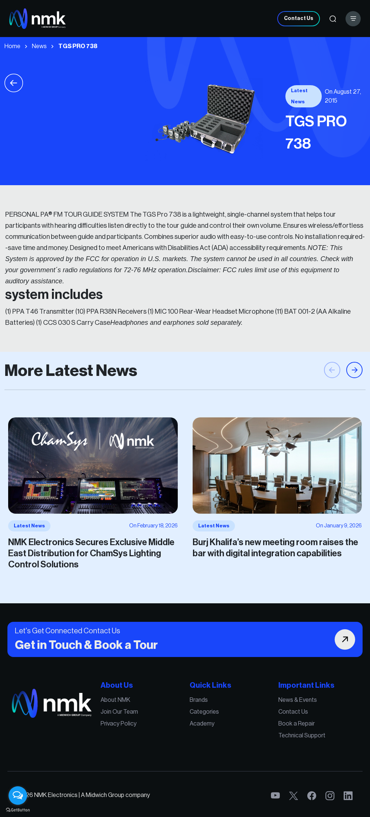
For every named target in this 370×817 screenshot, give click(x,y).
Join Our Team (127, 714)
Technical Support (288, 735)
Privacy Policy (127, 725)
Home (12, 46)
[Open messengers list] (18, 795)
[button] (354, 381)
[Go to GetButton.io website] (18, 809)
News (39, 46)
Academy (200, 725)
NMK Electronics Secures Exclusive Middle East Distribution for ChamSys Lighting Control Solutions (102, 546)
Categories (202, 714)
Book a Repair (283, 725)
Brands (197, 704)
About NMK (124, 704)
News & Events (284, 704)
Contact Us (298, 18)
